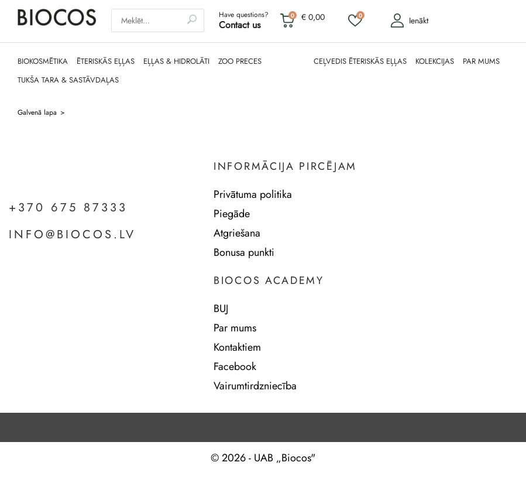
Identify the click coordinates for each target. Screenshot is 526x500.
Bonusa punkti (244, 252)
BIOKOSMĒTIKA (43, 61)
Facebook (235, 366)
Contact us (239, 25)
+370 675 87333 (68, 207)
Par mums (235, 327)
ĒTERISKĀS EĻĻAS (106, 61)
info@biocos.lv (72, 234)
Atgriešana (237, 233)
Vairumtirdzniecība (255, 385)
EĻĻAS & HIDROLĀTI (176, 61)
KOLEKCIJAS (434, 61)
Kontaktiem (237, 347)
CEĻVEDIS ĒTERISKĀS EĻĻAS (360, 61)
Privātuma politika (253, 194)
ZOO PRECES (240, 61)
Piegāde (232, 213)
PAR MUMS (481, 61)
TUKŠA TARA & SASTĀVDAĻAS (68, 80)
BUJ (221, 308)
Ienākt (409, 20)
